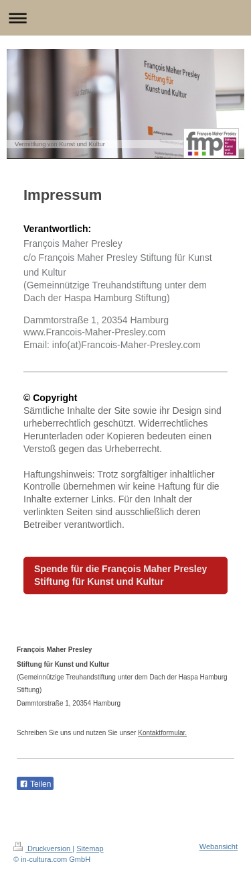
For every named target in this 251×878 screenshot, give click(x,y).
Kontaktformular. (162, 732)
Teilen (35, 784)
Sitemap (89, 848)
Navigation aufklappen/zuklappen (125, 17)
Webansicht (218, 846)
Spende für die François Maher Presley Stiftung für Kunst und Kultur (120, 575)
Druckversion (42, 848)
